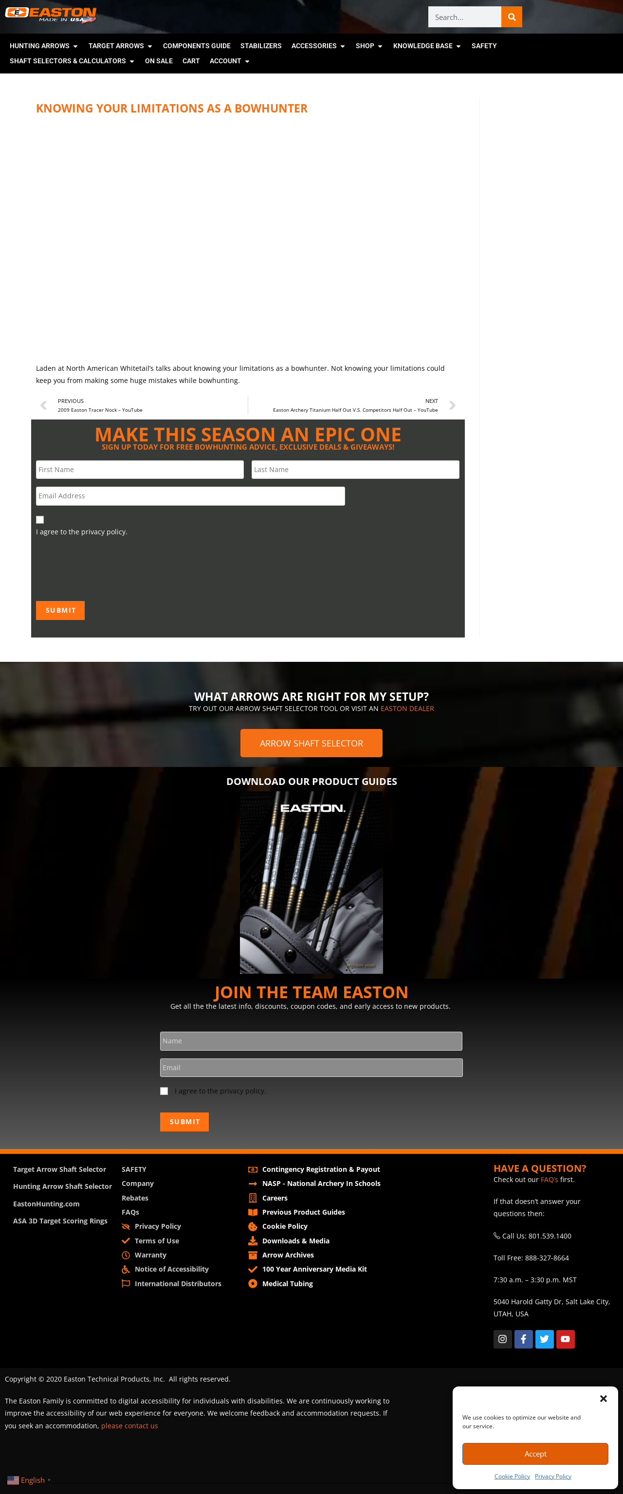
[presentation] (110, 568)
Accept (536, 1453)
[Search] (511, 16)
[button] (603, 1398)
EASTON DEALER (407, 707)
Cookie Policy (512, 1476)
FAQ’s (549, 1178)
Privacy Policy (553, 1476)
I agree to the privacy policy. (220, 1091)
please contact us (129, 1423)
